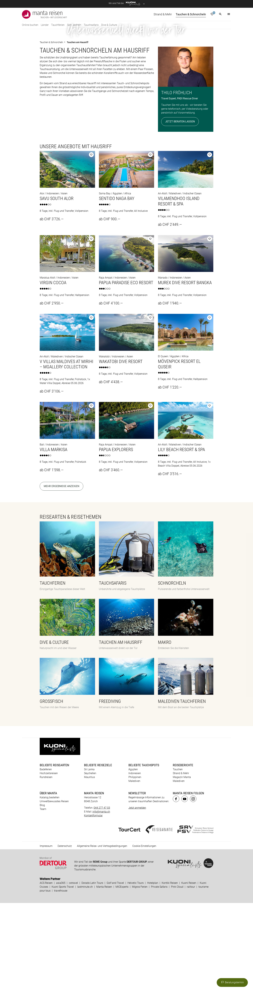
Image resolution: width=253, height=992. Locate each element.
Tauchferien (58, 24)
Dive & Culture (109, 24)
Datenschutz (65, 935)
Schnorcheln (74, 24)
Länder (45, 24)
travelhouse (60, 979)
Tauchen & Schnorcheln (191, 14)
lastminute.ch (85, 975)
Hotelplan (152, 971)
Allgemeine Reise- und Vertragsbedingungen (102, 935)
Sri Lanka (89, 858)
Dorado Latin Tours (92, 971)
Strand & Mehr (163, 14)
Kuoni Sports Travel (63, 975)
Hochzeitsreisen (49, 862)
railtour (191, 975)
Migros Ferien (139, 975)
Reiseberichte (183, 854)
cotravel (73, 971)
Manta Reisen (104, 975)
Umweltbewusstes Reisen (54, 890)
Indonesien (134, 862)
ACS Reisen (46, 971)
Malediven (134, 870)
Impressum (46, 935)
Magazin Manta (182, 866)
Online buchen (30, 24)
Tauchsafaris (91, 24)
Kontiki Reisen (170, 971)
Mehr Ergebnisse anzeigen (61, 575)
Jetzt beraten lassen (180, 210)
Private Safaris (159, 975)
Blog (42, 894)
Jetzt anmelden (137, 896)
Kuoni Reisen (188, 971)
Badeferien (46, 858)
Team (43, 898)
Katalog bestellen (49, 886)
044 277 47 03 (102, 896)
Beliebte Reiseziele (98, 854)
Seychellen (90, 862)
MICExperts (122, 975)
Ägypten (133, 858)
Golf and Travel (115, 971)
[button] (220, 14)
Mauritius (89, 866)
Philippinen (134, 866)
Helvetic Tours (135, 971)
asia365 (60, 971)
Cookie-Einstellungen (144, 935)
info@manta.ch (101, 900)
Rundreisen (46, 866)
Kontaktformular (93, 904)
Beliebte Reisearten (54, 854)
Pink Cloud (177, 975)
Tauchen (178, 858)
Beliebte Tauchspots (143, 854)
